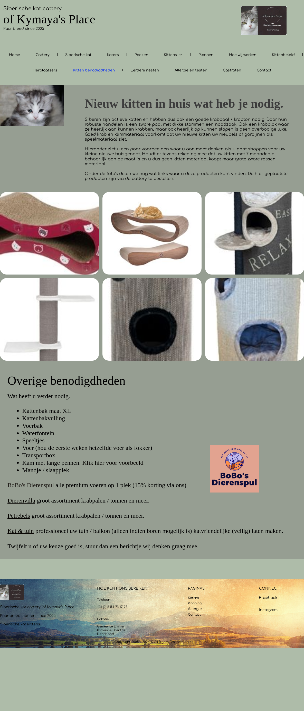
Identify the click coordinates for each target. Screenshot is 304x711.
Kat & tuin (20, 530)
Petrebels (18, 515)
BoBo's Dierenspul (30, 485)
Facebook (268, 598)
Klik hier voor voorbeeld (113, 462)
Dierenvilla (21, 500)
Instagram (268, 610)
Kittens (193, 598)
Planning (195, 603)
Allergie (195, 609)
